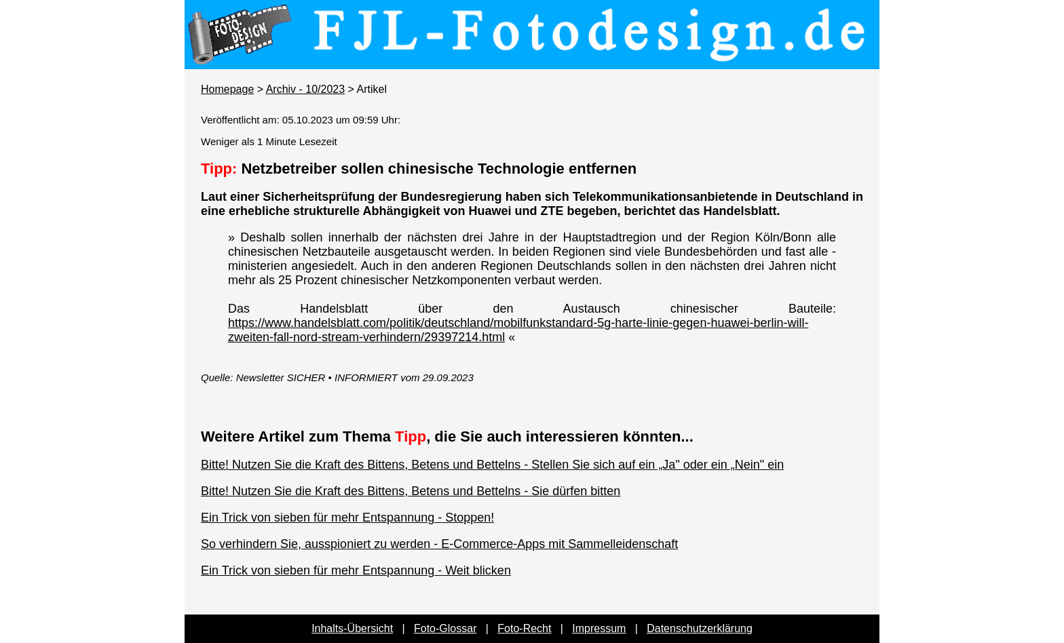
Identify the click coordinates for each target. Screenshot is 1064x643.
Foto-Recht (524, 628)
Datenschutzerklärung (700, 628)
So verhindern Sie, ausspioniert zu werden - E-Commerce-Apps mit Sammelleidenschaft (439, 544)
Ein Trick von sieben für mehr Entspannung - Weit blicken (356, 570)
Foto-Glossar (445, 628)
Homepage (227, 89)
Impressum (599, 628)
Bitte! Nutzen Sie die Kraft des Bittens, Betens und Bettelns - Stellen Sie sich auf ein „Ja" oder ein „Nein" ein (492, 464)
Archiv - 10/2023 (305, 89)
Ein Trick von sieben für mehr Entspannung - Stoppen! (347, 517)
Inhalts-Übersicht (352, 628)
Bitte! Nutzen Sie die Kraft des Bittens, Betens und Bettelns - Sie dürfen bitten (410, 491)
